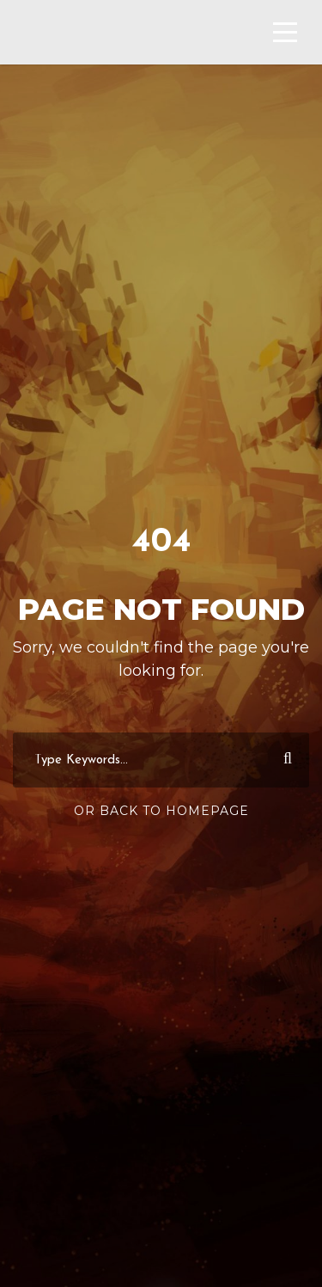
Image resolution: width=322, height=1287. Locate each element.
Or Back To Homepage (161, 810)
